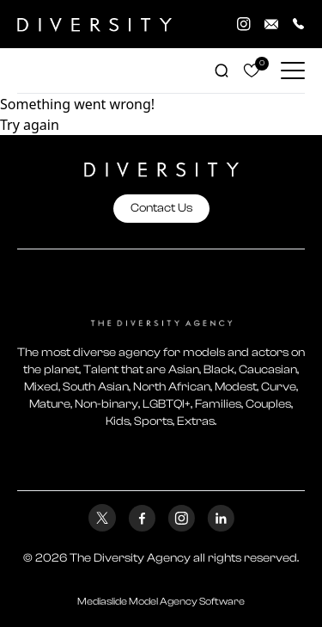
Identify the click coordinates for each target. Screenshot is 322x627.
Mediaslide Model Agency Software (161, 601)
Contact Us (161, 208)
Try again (29, 124)
